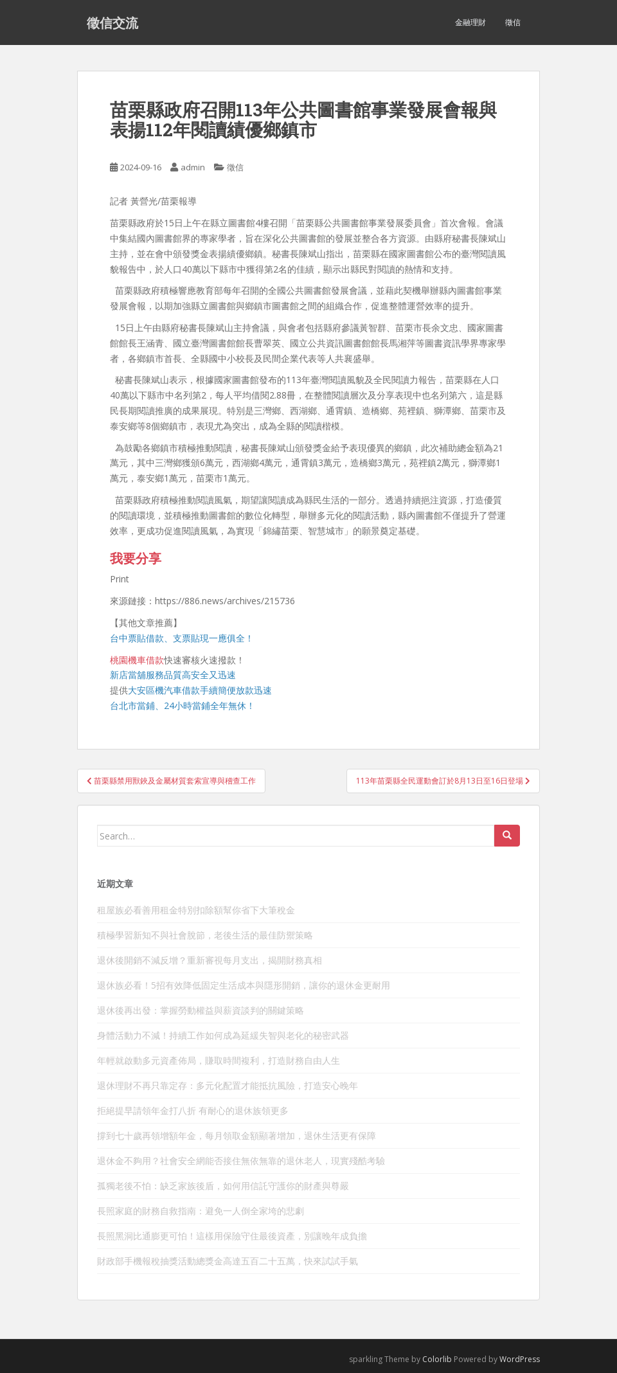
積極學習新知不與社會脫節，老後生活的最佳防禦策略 (205, 935)
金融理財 (470, 22)
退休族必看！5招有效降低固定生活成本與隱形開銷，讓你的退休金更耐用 (243, 985)
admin (193, 167)
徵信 (513, 22)
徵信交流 (112, 22)
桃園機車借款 (137, 660)
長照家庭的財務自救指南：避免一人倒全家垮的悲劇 (200, 1211)
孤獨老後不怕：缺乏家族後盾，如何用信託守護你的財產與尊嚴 (223, 1186)
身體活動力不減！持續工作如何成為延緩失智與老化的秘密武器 (223, 1035)
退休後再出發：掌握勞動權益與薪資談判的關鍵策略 (200, 1010)
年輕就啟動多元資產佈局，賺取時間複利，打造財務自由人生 (218, 1060)
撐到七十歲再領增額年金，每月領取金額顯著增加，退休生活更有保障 (236, 1135)
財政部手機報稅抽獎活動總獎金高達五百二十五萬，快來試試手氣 (227, 1261)
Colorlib (437, 1359)
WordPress (519, 1359)
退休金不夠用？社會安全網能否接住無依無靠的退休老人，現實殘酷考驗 (241, 1160)
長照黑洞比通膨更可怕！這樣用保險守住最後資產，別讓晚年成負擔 (232, 1236)
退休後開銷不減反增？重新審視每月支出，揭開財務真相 (209, 960)
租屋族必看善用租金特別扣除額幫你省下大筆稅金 (196, 910)
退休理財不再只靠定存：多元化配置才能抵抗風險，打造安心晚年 (227, 1085)
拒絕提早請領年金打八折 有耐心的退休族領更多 (193, 1110)
